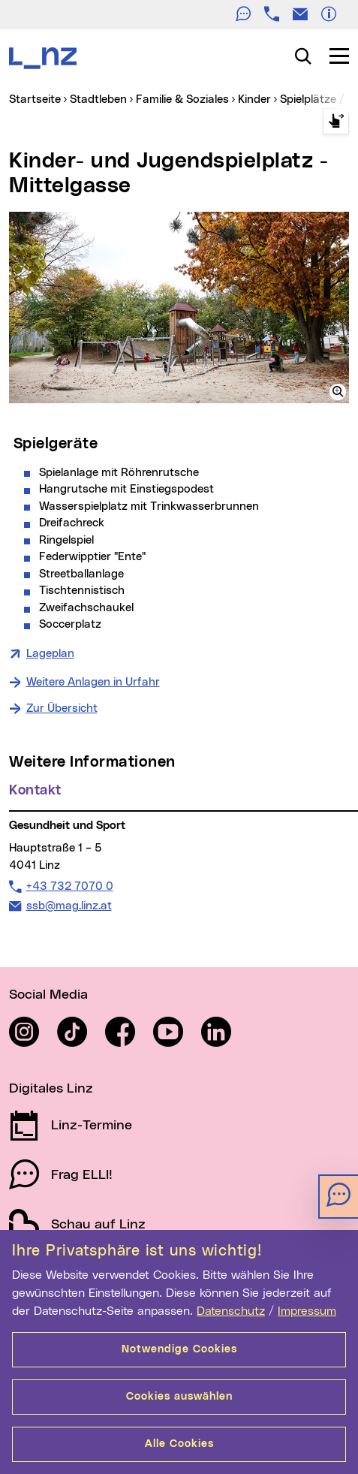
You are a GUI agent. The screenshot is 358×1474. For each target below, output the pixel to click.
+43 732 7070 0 (69, 886)
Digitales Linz (51, 1089)
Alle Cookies (179, 1444)
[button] (337, 392)
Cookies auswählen (179, 1396)
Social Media (48, 995)
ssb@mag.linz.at (69, 906)
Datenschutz (231, 1311)
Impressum (307, 1311)
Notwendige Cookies (179, 1349)
